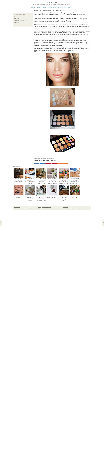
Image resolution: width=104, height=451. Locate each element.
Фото (69, 7)
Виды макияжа (47, 7)
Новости (39, 7)
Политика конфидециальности (43, 208)
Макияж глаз (52, 3)
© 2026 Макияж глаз (17, 207)
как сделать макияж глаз (49, 158)
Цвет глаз (56, 7)
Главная (33, 7)
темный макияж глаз (41, 158)
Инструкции (63, 7)
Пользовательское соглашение (46, 207)
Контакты (39, 207)
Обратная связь (65, 207)
